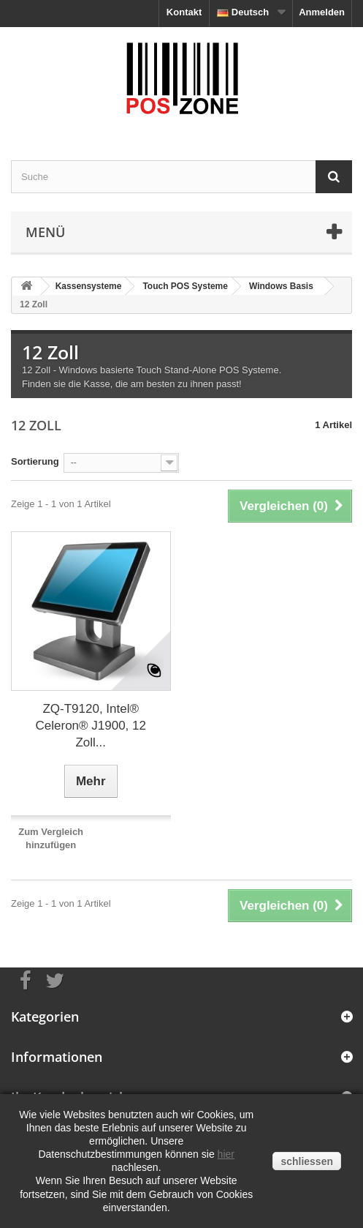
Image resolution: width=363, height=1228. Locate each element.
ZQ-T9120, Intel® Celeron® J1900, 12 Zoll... (91, 725)
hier (226, 1154)
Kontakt (184, 12)
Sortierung (35, 461)
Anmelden (322, 12)
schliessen (306, 1161)
